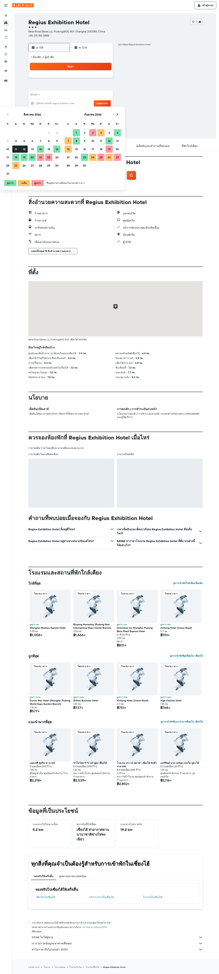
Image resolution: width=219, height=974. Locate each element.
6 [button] (79, 87)
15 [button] (95, 95)
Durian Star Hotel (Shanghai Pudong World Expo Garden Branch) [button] (50, 702)
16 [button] (104, 95)
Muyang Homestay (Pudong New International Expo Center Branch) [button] (92, 626)
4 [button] (63, 87)
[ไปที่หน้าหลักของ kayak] (23, 5)
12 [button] (71, 95)
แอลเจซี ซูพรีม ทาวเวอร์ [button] (42, 762)
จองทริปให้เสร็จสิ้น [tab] (43, 876)
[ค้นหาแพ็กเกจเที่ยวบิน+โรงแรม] (5, 37)
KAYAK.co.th (33, 967)
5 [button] (71, 87)
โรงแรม (47, 967)
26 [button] (71, 112)
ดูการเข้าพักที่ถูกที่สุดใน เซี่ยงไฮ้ (186, 655)
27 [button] (79, 112)
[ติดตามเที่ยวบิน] (5, 54)
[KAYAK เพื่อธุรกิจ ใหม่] (5, 61)
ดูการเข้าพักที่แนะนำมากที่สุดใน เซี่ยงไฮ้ (182, 721)
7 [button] (87, 87)
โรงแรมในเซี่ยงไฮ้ (152, 897)
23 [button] (103, 103)
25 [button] (62, 112)
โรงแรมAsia (59, 967)
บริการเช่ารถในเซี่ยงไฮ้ (101, 897)
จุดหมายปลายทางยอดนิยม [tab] (72, 876)
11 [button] (63, 95)
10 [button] (54, 95)
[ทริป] (5, 71)
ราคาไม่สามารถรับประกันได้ (94, 927)
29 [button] (95, 112)
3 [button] (55, 87)
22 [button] (95, 103)
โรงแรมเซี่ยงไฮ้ (92, 967)
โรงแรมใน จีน (75, 967)
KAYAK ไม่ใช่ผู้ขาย (117, 937)
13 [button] (79, 95)
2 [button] (104, 79)
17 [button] (54, 103)
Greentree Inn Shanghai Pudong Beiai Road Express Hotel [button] (135, 629)
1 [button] (95, 79)
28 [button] (87, 112)
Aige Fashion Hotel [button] (171, 700)
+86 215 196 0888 (38, 35)
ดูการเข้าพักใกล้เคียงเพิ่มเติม (188, 583)
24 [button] (54, 112)
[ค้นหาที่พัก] (5, 22)
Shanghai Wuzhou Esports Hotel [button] (48, 627)
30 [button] (104, 112)
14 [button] (87, 95)
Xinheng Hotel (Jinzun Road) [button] (176, 627)
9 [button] (104, 87)
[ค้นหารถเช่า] (5, 30)
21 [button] (87, 103)
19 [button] (71, 103)
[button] (6, 5)
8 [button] (96, 87)
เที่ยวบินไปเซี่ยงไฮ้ (45, 897)
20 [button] (79, 103)
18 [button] (63, 103)
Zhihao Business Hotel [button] (85, 700)
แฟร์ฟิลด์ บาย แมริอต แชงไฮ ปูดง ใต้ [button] (179, 762)
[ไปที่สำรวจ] (5, 47)
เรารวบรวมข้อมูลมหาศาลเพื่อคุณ (117, 943)
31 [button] (54, 120)
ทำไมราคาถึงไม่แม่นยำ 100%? (117, 950)
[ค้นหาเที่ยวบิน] (5, 15)
